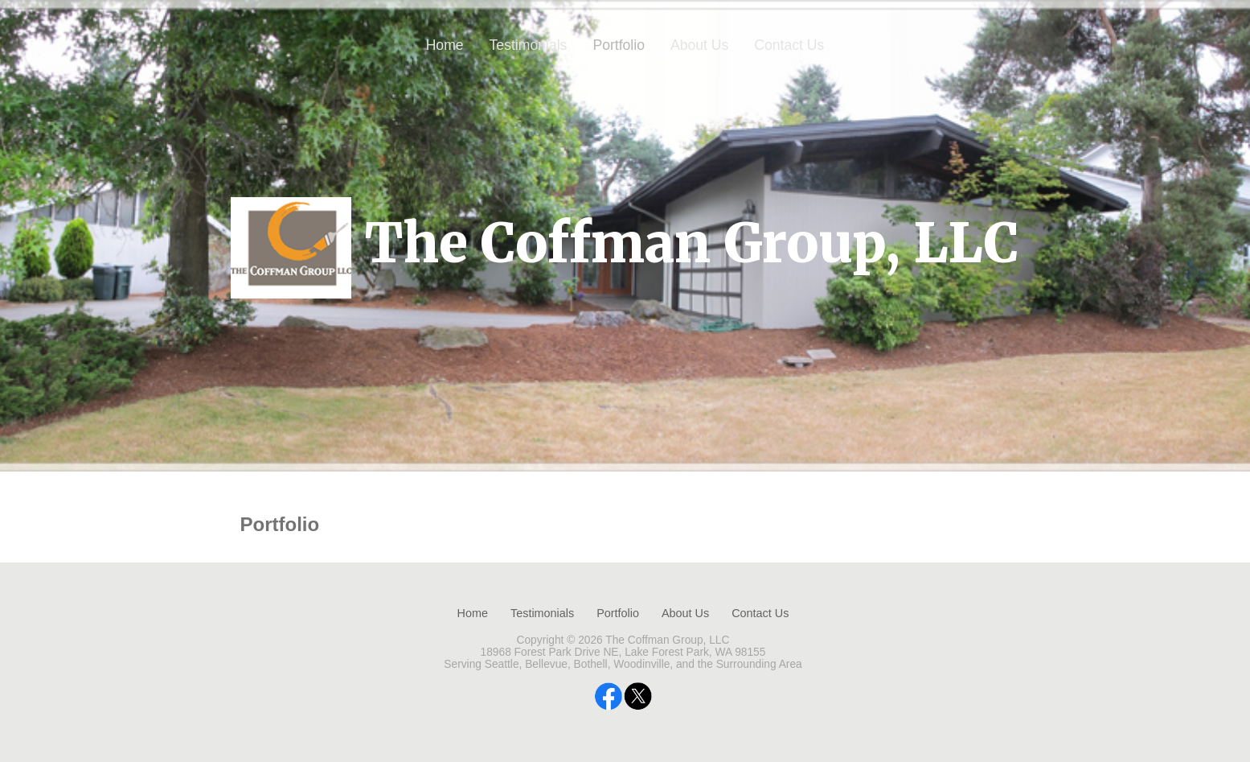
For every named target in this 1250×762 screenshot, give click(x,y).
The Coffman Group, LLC (691, 243)
